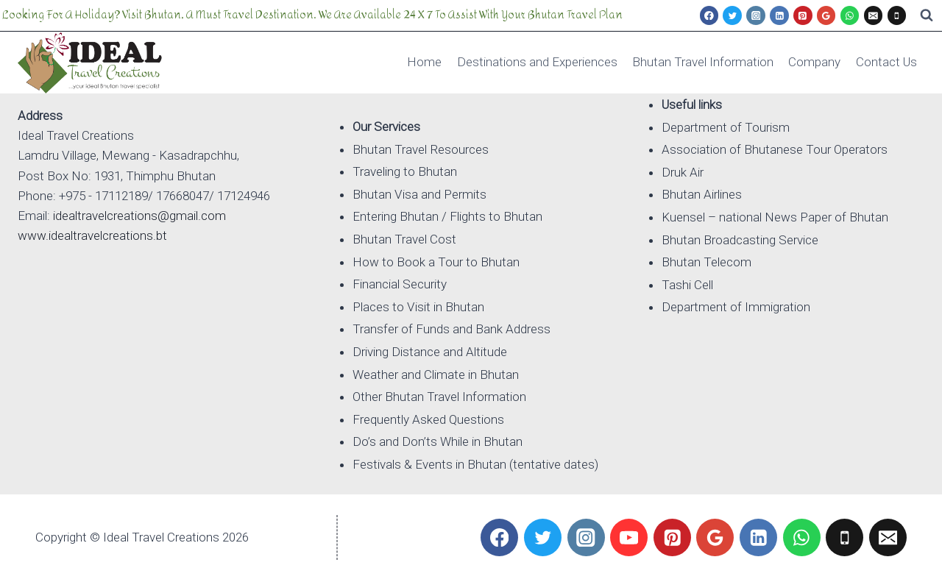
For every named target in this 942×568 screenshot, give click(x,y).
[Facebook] (709, 15)
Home (424, 61)
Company (814, 61)
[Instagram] (755, 15)
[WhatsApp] (850, 15)
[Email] (873, 15)
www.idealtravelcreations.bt (92, 235)
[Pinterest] (802, 15)
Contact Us (886, 61)
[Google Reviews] (826, 15)
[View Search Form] (926, 15)
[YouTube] (629, 537)
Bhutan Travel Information (702, 61)
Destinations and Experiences (537, 61)
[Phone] (897, 15)
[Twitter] (732, 15)
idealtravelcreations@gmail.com (139, 215)
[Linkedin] (779, 15)
